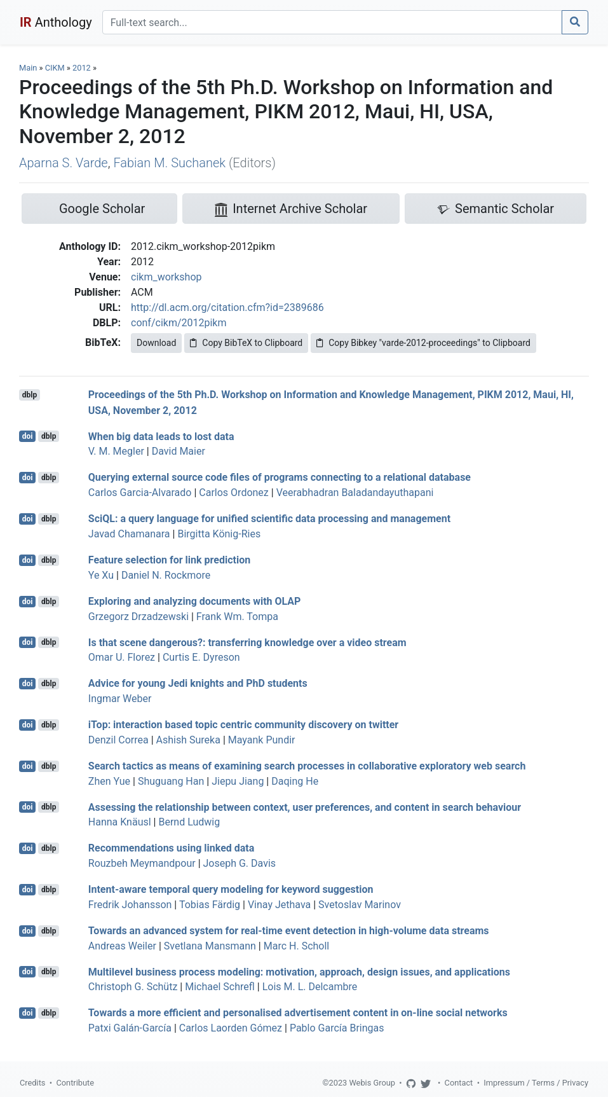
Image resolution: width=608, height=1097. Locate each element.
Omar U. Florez (121, 657)
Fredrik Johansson (130, 905)
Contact (459, 1082)
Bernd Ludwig (189, 822)
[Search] (332, 22)
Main (28, 67)
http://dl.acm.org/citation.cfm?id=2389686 (227, 307)
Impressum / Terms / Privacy (535, 1082)
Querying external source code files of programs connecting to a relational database (279, 477)
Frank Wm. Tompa (237, 617)
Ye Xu (101, 575)
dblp (29, 394)
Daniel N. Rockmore (165, 575)
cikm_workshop (166, 277)
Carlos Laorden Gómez (230, 1028)
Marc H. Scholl (296, 946)
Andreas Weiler (122, 946)
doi (27, 436)
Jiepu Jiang (238, 781)
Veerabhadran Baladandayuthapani (355, 492)
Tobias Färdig (209, 905)
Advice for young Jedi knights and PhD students (197, 683)
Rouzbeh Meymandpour (142, 863)
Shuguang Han (171, 781)
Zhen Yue (109, 781)
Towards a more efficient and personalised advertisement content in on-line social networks (298, 1013)
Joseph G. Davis (239, 863)
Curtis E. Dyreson (201, 657)
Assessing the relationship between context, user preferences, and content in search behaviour (304, 807)
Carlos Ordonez (233, 492)
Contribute (75, 1082)
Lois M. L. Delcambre (310, 987)
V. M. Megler (116, 451)
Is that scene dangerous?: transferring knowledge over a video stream (247, 642)
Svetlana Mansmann (210, 946)
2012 (81, 67)
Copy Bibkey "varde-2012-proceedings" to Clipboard (423, 343)
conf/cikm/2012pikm (179, 323)
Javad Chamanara (129, 534)
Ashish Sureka (188, 740)
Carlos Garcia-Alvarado (140, 492)
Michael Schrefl (220, 987)
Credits (32, 1082)
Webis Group (372, 1082)
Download (156, 343)
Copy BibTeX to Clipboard (246, 343)
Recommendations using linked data (171, 848)
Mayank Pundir (261, 740)
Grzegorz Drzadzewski (138, 617)
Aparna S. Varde (63, 162)
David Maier (178, 451)
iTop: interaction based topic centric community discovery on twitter (243, 725)
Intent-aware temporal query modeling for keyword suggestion (231, 889)
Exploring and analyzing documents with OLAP (194, 601)
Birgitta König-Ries (218, 534)
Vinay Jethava (279, 905)
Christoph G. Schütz (133, 987)
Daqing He (294, 781)
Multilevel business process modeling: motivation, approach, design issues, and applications (299, 971)
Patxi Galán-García (130, 1028)
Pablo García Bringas (337, 1028)
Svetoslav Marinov (359, 905)
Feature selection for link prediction (169, 560)
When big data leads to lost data (161, 436)
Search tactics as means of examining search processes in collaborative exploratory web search (307, 766)
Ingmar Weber (120, 699)
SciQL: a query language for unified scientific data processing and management (269, 519)
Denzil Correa (118, 740)
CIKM (55, 67)
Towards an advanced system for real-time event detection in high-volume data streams (288, 931)
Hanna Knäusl (119, 822)
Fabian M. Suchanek (169, 162)
